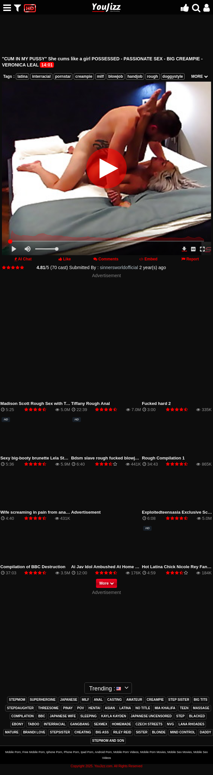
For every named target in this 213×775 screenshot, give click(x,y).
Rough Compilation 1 (163, 458)
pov (80, 708)
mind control (182, 732)
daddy (205, 732)
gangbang (79, 724)
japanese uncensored (151, 716)
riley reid (122, 732)
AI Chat (25, 259)
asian (110, 708)
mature (11, 732)
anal (98, 699)
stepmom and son (108, 740)
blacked (197, 716)
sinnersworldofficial (119, 267)
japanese (68, 699)
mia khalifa (165, 708)
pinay (68, 708)
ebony (18, 724)
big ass (102, 732)
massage (201, 708)
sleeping (88, 716)
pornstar (63, 76)
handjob (135, 76)
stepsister (60, 732)
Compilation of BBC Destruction (32, 566)
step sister (178, 699)
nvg (170, 724)
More (106, 583)
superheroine (43, 699)
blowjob (115, 76)
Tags (7, 76)
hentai (94, 708)
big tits (200, 699)
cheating (82, 732)
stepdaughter (20, 708)
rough (152, 76)
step (180, 716)
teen (184, 708)
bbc (41, 716)
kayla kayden (113, 716)
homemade (121, 724)
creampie (83, 76)
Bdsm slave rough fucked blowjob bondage (115, 458)
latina (22, 76)
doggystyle (173, 76)
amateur (134, 699)
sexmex (100, 724)
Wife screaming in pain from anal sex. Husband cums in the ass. (65, 512)
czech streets (148, 724)
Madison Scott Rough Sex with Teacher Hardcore (50, 403)
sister (141, 732)
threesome (48, 708)
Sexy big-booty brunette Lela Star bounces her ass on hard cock (65, 458)
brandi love (34, 732)
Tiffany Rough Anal (90, 403)
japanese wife (63, 716)
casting (114, 699)
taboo (33, 724)
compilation (22, 716)
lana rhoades (191, 724)
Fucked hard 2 (156, 403)
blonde (158, 732)
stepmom (17, 699)
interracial (41, 76)
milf (100, 76)
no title (142, 708)
